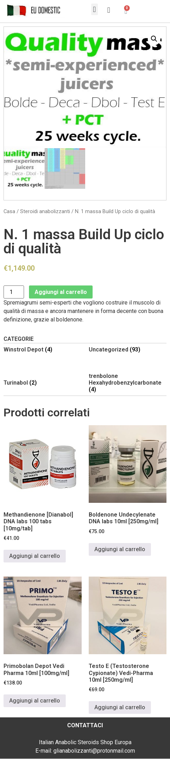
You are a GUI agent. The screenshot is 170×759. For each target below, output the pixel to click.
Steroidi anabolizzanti (45, 211)
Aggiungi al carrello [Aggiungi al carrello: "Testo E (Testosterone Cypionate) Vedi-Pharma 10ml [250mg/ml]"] (119, 707)
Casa (9, 211)
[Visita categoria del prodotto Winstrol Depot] (43, 349)
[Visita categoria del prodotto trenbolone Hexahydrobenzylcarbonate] (128, 383)
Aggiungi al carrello (61, 292)
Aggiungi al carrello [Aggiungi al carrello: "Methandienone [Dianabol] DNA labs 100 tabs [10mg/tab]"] (34, 556)
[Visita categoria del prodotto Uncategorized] (128, 349)
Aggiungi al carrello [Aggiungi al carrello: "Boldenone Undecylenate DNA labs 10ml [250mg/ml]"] (119, 549)
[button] (94, 9)
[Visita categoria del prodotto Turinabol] (43, 383)
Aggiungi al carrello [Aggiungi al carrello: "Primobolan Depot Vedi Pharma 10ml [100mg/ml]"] (34, 700)
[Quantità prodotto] (14, 292)
